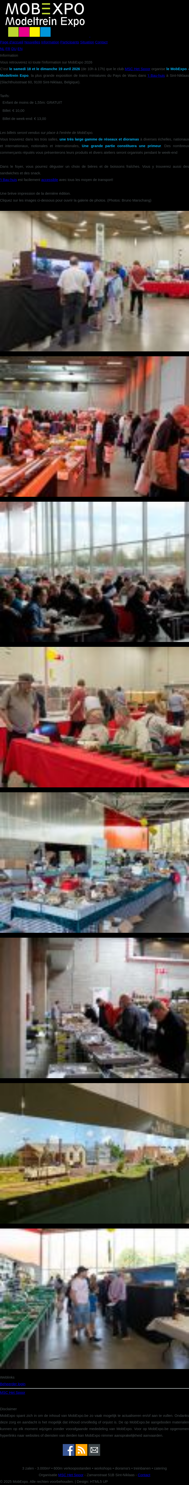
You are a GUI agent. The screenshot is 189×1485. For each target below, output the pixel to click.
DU (13, 49)
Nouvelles (32, 42)
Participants (69, 42)
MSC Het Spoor (137, 69)
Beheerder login (12, 1384)
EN (19, 49)
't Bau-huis (156, 75)
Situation (87, 42)
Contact (101, 42)
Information (50, 42)
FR (7, 49)
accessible (49, 180)
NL (2, 49)
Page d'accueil (11, 42)
